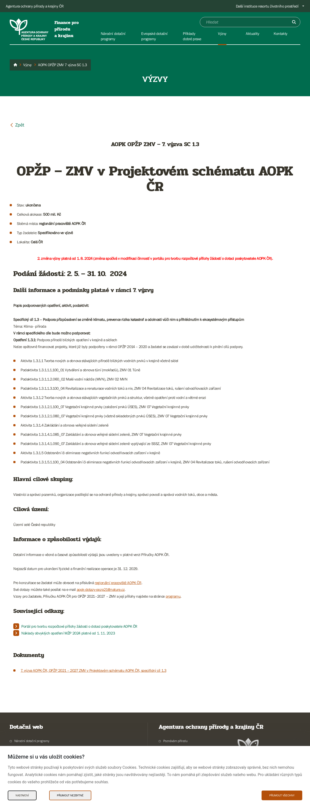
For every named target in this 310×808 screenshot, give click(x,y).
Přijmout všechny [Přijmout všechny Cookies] (281, 795)
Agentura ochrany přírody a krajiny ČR (34, 6)
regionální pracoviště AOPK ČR (118, 582)
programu (173, 596)
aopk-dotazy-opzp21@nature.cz (101, 589)
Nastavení (22, 795)
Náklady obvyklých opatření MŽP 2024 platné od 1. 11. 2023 (68, 633)
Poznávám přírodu (175, 741)
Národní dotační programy (31, 741)
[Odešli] (294, 22)
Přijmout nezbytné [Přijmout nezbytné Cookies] (70, 795)
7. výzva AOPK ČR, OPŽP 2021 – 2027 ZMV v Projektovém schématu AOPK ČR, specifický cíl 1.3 (93, 670)
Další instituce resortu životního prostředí (267, 6)
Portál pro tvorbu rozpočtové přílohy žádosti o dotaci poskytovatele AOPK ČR (79, 626)
